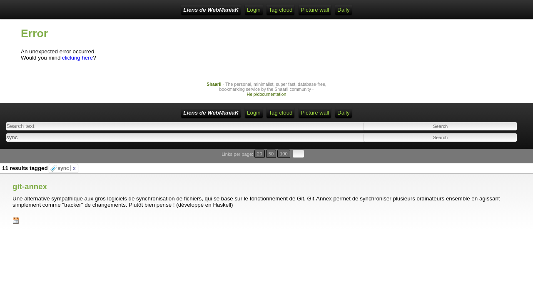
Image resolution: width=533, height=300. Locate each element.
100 (503, 156)
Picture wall (285, 10)
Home (130, 10)
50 (494, 156)
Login (153, 10)
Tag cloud (252, 10)
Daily (314, 10)
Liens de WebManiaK (87, 10)
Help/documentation (266, 100)
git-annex (29, 171)
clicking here (77, 64)
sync (66, 160)
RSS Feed (181, 10)
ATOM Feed (217, 10)
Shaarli (214, 90)
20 (486, 156)
